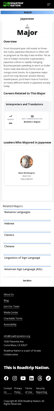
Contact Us (8, 390)
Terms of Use (28, 390)
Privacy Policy (18, 390)
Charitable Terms (13, 318)
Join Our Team (11, 306)
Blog (6, 300)
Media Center (11, 312)
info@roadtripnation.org (17, 336)
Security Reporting (41, 390)
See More (27, 280)
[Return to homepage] (13, 4)
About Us (9, 294)
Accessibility (10, 324)
